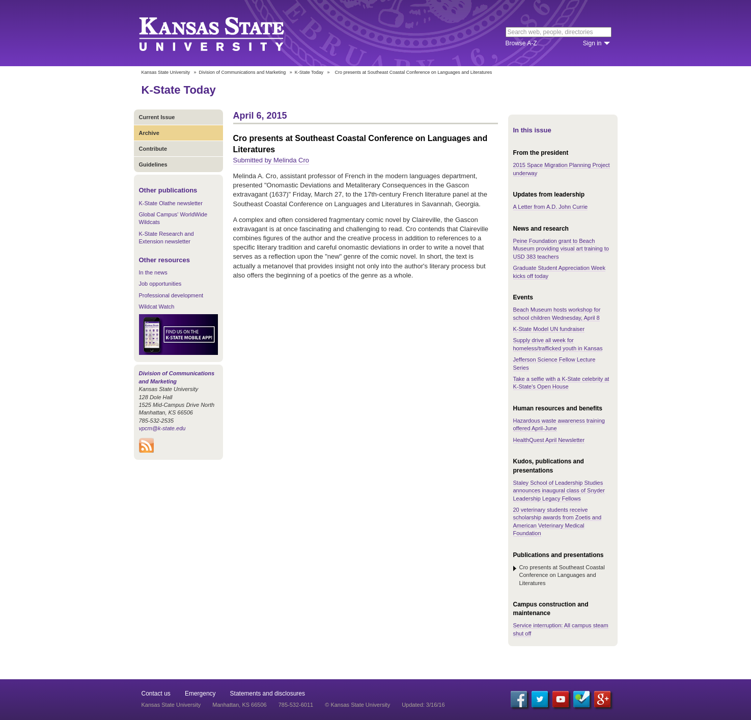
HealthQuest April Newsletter (549, 440)
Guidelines (153, 164)
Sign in (592, 43)
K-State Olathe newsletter (171, 203)
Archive (149, 133)
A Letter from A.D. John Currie (550, 207)
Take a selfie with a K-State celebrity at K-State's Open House (561, 383)
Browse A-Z (521, 43)
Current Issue (157, 117)
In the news (153, 272)
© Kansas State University (357, 705)
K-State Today (309, 72)
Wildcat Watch (157, 306)
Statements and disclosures (267, 693)
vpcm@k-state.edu (162, 428)
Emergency (200, 693)
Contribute (153, 149)
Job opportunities (160, 284)
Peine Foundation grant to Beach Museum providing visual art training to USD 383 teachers (561, 249)
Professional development (171, 295)
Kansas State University (224, 33)
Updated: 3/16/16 (423, 705)
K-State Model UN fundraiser (549, 329)
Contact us (156, 693)
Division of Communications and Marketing (242, 72)
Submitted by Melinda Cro (271, 160)
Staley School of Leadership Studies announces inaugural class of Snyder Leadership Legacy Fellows (559, 491)
